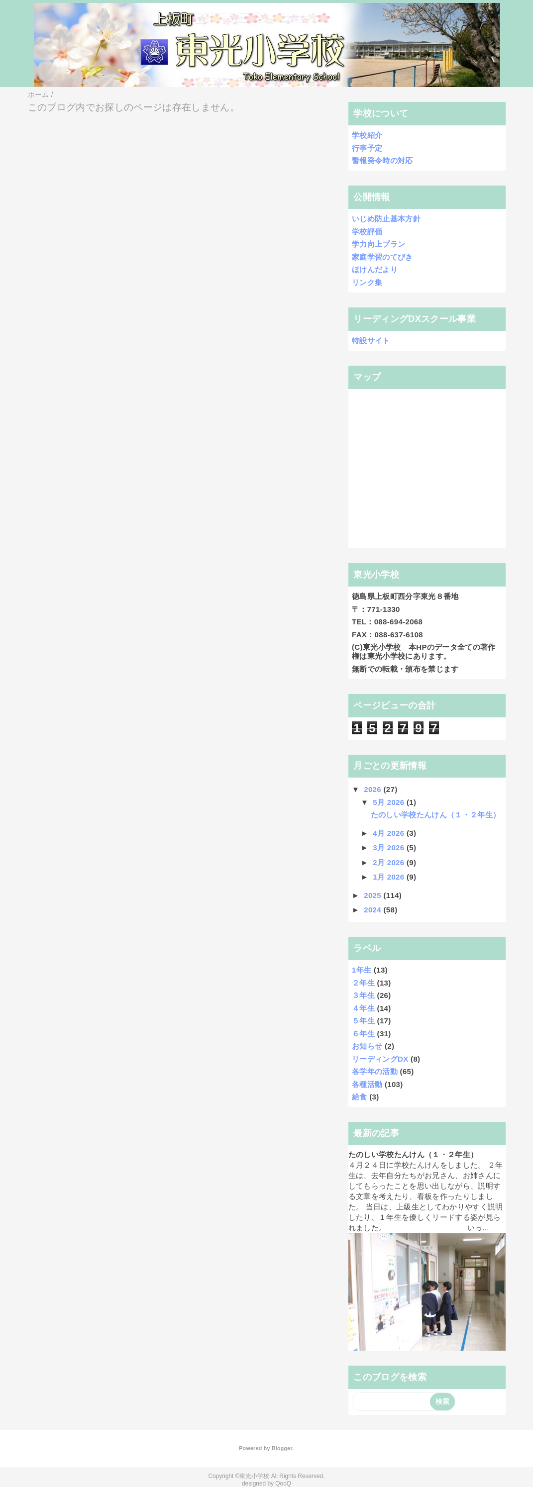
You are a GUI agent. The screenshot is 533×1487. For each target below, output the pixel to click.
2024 (373, 909)
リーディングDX (380, 1059)
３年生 (363, 995)
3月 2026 (390, 847)
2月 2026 (390, 862)
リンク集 (367, 282)
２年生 (363, 983)
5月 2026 (390, 802)
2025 (373, 895)
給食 (359, 1096)
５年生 (363, 1020)
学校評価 (367, 231)
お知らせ (367, 1046)
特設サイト (371, 340)
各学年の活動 (375, 1071)
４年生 (363, 1008)
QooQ (283, 1483)
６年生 (363, 1033)
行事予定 (367, 148)
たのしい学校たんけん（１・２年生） (436, 814)
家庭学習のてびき (382, 257)
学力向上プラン (378, 244)
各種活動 (367, 1084)
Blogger (282, 1448)
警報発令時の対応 (382, 160)
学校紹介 (367, 135)
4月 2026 (390, 833)
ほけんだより (375, 269)
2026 (373, 789)
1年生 (361, 970)
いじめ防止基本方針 (386, 218)
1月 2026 (390, 877)
